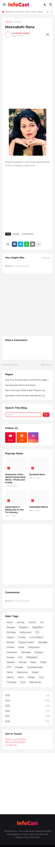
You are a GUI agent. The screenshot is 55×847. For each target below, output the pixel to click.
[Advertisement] (27, 71)
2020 (27, 721)
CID (37, 632)
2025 (27, 695)
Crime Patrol (27, 234)
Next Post (46, 364)
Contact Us (11, 745)
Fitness (10, 647)
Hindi (21, 647)
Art (42, 622)
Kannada (25, 652)
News (33, 662)
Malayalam (32, 657)
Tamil (21, 677)
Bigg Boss (37, 627)
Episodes (42, 642)
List (20, 657)
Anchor (32, 622)
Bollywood (25, 632)
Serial (10, 672)
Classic (10, 637)
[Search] (51, 4)
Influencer (12, 652)
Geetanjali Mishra (38, 507)
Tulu (41, 677)
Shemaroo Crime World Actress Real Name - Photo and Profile (15, 478)
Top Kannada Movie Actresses (20, 385)
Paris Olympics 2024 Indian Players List (25, 390)
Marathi (11, 662)
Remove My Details (15, 742)
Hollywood (33, 647)
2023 (27, 705)
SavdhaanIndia (34, 667)
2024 (27, 700)
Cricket (22, 637)
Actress (17, 22)
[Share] (47, 34)
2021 (27, 716)
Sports (10, 677)
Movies (22, 662)
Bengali (11, 627)
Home (8, 22)
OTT (9, 667)
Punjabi (19, 667)
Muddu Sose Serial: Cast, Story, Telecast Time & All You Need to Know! (25, 11)
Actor (10, 622)
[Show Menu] (4, 4)
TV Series (11, 682)
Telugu (31, 677)
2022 (27, 711)
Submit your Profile (15, 739)
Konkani (39, 652)
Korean (10, 657)
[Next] (51, 11)
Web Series (35, 682)
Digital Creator (26, 642)
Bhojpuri (23, 627)
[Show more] (38, 244)
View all (46, 258)
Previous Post (11, 364)
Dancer (10, 642)
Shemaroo (22, 672)
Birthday (11, 632)
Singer (35, 672)
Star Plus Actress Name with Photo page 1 (26, 380)
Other (43, 662)
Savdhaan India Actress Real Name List (25, 395)
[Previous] (47, 11)
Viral (23, 682)
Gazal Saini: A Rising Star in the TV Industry (14, 510)
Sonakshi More (37, 474)
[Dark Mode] (45, 4)
